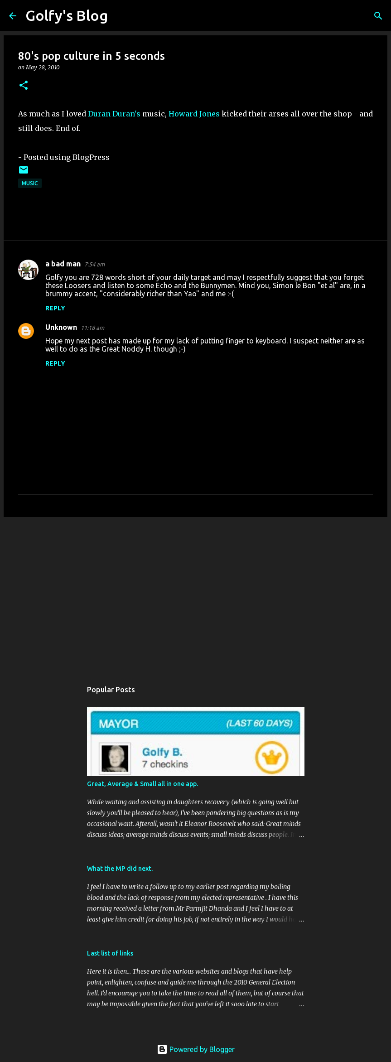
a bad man (63, 264)
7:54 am (94, 264)
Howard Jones (194, 113)
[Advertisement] (195, 594)
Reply (55, 308)
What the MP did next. (120, 868)
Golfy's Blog (66, 15)
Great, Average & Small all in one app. (142, 783)
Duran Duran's (114, 113)
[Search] (120, 16)
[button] (23, 86)
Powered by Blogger (196, 1049)
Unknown (61, 327)
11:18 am (92, 327)
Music (30, 183)
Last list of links (110, 953)
